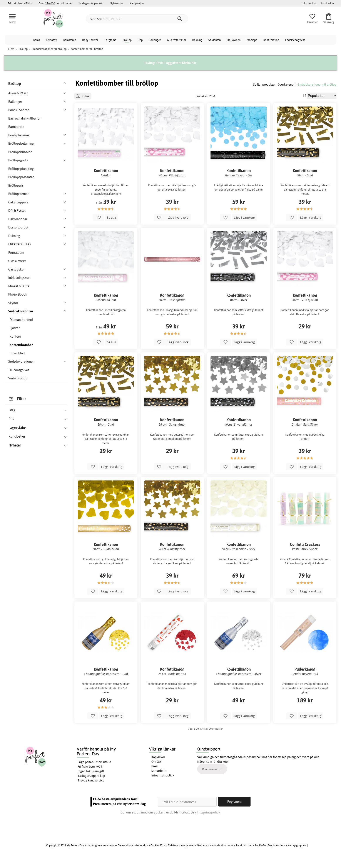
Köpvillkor (158, 757)
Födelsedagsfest (295, 40)
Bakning (197, 40)
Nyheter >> (116, 3)
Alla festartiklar (176, 40)
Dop (140, 40)
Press (155, 766)
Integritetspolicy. (209, 812)
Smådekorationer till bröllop (317, 84)
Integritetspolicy (162, 775)
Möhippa (252, 40)
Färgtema (110, 40)
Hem (11, 49)
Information (309, 3)
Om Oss (156, 762)
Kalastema (69, 40)
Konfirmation (271, 40)
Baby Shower (90, 40)
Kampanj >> (137, 3)
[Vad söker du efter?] (137, 18)
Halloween (234, 40)
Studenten (214, 40)
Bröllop (127, 40)
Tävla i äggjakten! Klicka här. (176, 63)
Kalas (36, 40)
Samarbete (158, 771)
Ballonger (155, 40)
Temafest (51, 40)
